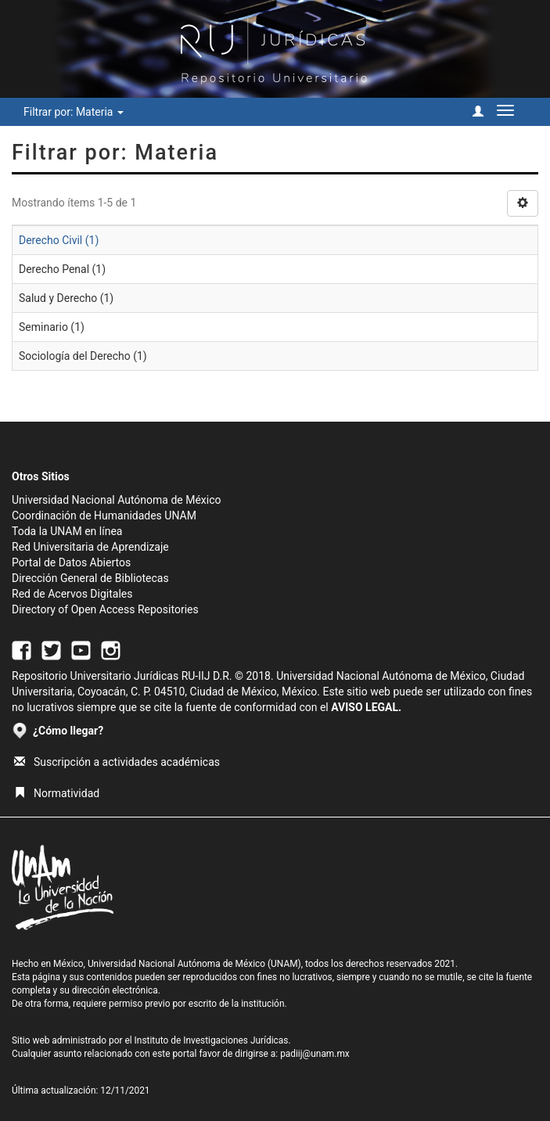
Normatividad (56, 793)
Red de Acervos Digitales (72, 593)
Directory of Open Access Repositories (105, 609)
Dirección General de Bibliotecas (90, 578)
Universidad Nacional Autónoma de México (116, 500)
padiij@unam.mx (315, 1053)
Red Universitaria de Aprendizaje (90, 547)
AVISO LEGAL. (366, 707)
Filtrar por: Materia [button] (73, 112)
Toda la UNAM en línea (67, 531)
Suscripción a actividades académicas (117, 762)
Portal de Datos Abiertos (71, 562)
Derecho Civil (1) (59, 240)
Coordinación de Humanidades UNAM (104, 515)
